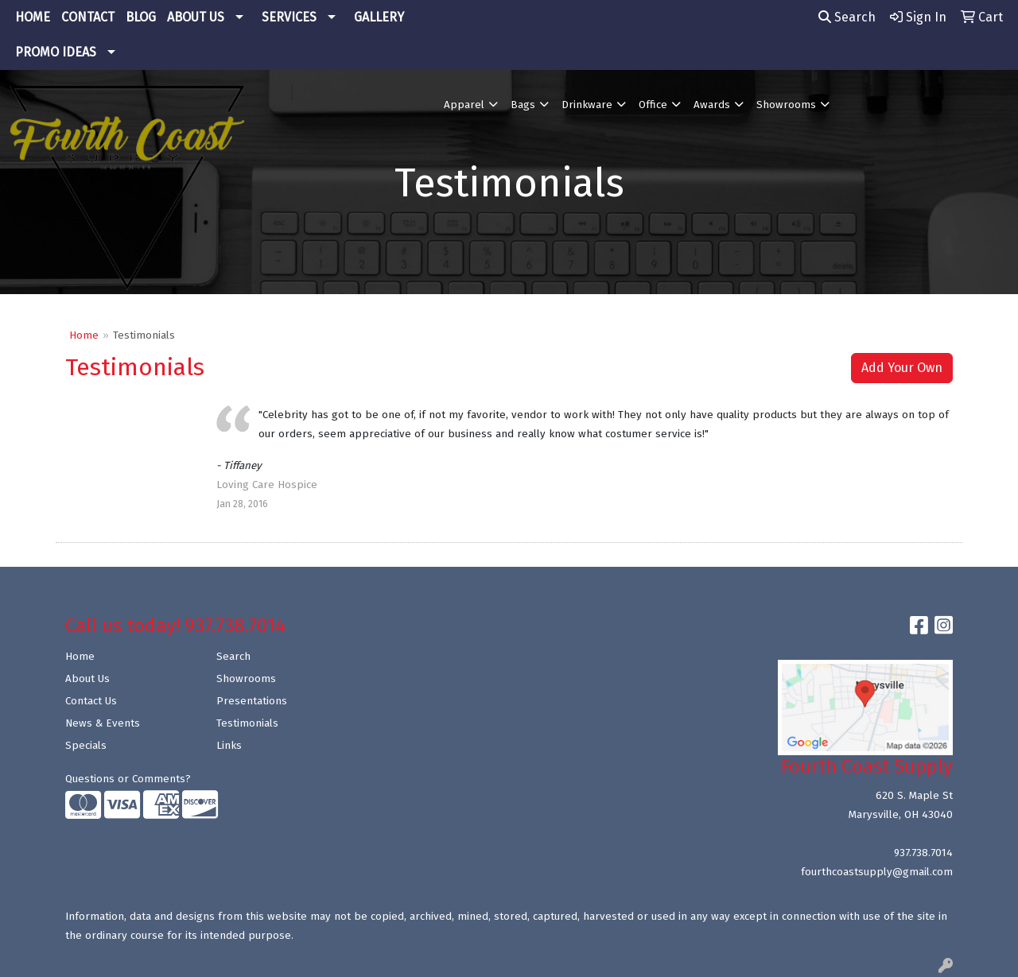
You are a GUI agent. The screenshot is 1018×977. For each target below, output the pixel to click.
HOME (32, 17)
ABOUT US (195, 17)
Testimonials (247, 723)
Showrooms (786, 105)
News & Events (102, 723)
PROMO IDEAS (55, 52)
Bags (523, 105)
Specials (86, 745)
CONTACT (88, 17)
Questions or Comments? (128, 779)
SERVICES (289, 17)
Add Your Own (901, 367)
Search (847, 17)
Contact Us (91, 701)
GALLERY (379, 17)
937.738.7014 (923, 853)
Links (229, 745)
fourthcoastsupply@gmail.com (877, 872)
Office (653, 105)
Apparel (464, 105)
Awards (712, 105)
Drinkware (586, 105)
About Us (87, 679)
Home (84, 335)
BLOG (141, 17)
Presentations (251, 701)
